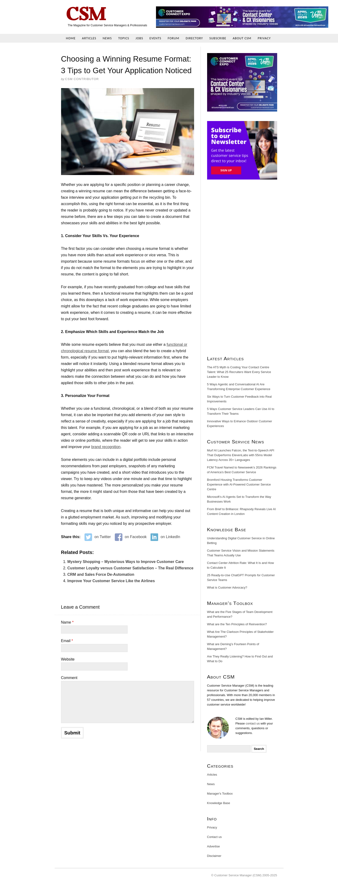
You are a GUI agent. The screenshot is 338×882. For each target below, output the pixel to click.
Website (68, 659)
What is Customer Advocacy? (227, 587)
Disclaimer (214, 856)
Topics (123, 38)
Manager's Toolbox (220, 793)
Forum (173, 38)
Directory (194, 38)
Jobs (139, 38)
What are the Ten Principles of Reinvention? (237, 624)
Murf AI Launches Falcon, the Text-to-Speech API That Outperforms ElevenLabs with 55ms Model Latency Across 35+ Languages (240, 455)
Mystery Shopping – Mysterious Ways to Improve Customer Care (125, 562)
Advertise (213, 846)
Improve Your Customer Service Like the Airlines (111, 581)
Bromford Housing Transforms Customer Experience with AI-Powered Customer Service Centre (239, 484)
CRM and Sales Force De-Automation (100, 574)
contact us (253, 723)
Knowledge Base (218, 803)
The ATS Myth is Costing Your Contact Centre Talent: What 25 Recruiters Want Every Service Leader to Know (239, 371)
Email (67, 641)
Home (71, 38)
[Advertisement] (242, 269)
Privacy (264, 38)
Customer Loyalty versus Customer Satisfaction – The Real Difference (130, 568)
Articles (89, 38)
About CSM (242, 38)
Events (155, 38)
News (107, 38)
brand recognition (106, 447)
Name (67, 622)
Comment (69, 678)
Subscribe (217, 38)
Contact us (214, 837)
